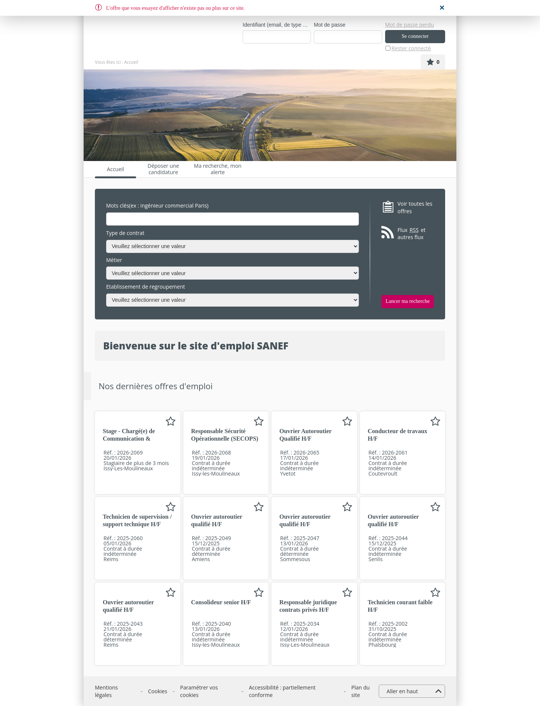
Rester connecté (411, 48)
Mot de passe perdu (409, 24)
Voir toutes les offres (415, 207)
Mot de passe (329, 25)
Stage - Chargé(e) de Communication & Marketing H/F (129, 438)
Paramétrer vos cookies (199, 691)
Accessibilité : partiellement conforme (282, 691)
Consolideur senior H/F (221, 602)
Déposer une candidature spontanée (163, 169)
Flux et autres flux (412, 233)
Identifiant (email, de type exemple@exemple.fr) (277, 25)
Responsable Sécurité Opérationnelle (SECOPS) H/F (224, 438)
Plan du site (360, 691)
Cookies (157, 691)
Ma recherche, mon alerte (218, 169)
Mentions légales (106, 691)
